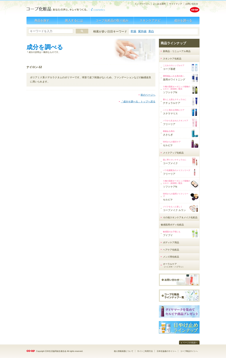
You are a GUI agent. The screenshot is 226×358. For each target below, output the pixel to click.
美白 (151, 31)
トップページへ (142, 4)
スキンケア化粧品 (172, 58)
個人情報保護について (123, 351)
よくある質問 (159, 4)
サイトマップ (175, 4)
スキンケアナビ (150, 20)
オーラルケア (173, 265)
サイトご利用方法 (145, 351)
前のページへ (148, 94)
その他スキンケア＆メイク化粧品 (180, 217)
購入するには (74, 20)
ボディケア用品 (171, 242)
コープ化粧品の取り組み (112, 20)
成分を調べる (183, 20)
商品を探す (41, 20)
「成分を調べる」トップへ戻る (138, 101)
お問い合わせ (191, 4)
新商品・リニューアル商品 (177, 51)
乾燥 (133, 31)
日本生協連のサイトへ (166, 351)
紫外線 (142, 31)
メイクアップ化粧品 (173, 152)
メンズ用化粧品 (171, 256)
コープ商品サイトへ (189, 351)
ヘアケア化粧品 (171, 249)
